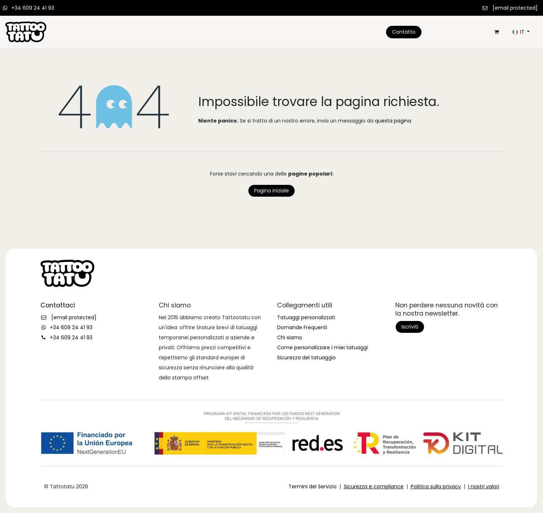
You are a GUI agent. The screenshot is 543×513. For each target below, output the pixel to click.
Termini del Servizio (313, 486)
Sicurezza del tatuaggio (306, 357)
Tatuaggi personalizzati (306, 317)
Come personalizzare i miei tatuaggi (322, 347)
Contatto (403, 31)
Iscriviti (409, 326)
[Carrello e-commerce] (496, 32)
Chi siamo (289, 337)
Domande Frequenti (302, 327)
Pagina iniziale (271, 190)
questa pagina (393, 120)
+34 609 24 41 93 (32, 7)
